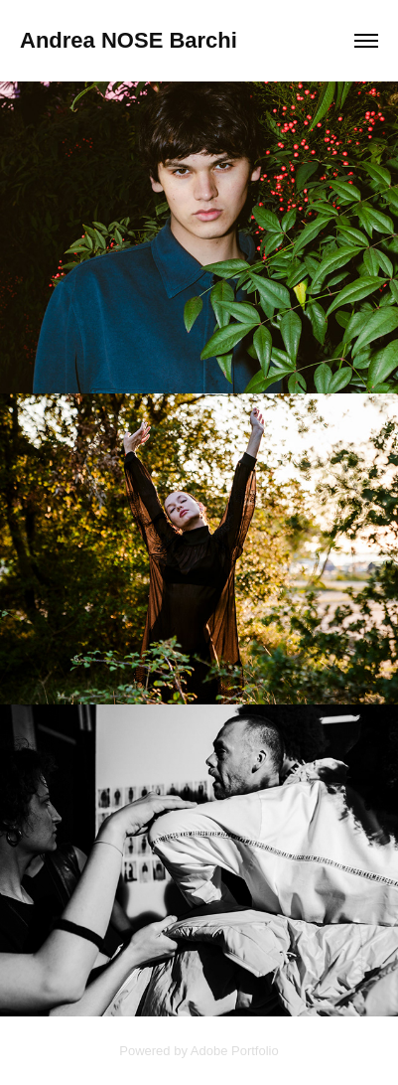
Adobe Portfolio (235, 1050)
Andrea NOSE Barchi (128, 40)
